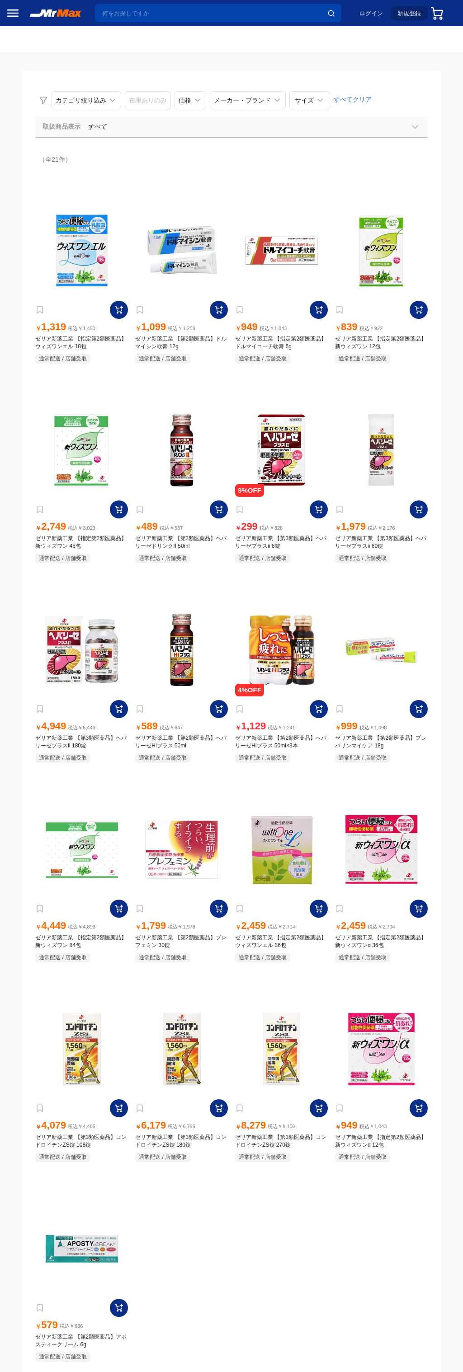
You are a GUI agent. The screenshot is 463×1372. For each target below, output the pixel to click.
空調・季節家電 (33, 539)
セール (20, 91)
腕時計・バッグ (33, 672)
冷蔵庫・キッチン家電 (39, 520)
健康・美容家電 (33, 577)
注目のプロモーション (42, 108)
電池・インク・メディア (39, 691)
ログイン (366, 16)
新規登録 (404, 16)
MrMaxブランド (33, 126)
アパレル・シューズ (39, 653)
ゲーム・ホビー (33, 710)
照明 (17, 596)
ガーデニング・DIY (38, 729)
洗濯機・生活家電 (36, 558)
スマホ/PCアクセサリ (39, 615)
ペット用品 (27, 634)
